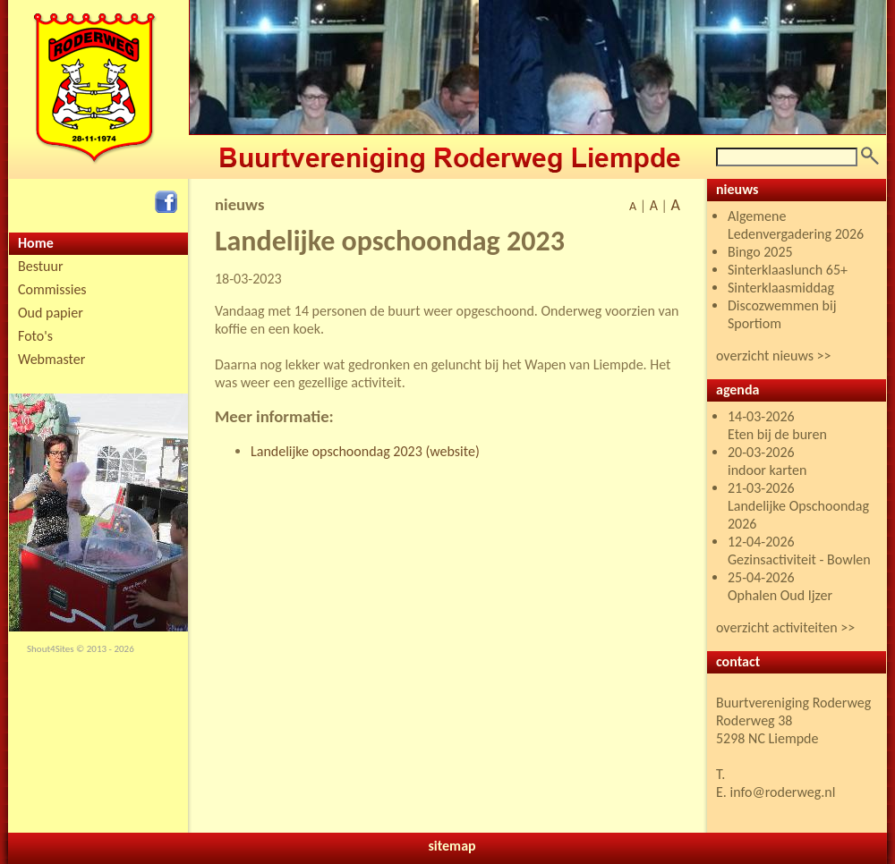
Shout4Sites (50, 649)
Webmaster (51, 359)
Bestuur (41, 266)
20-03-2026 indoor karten (767, 461)
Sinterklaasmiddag (781, 287)
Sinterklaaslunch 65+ (788, 269)
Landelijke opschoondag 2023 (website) (365, 451)
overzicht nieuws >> (773, 355)
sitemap (451, 845)
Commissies (52, 289)
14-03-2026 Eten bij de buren (777, 425)
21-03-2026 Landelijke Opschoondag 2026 (798, 505)
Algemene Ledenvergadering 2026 (796, 225)
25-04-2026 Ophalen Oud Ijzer (780, 586)
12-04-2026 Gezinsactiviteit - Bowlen (799, 550)
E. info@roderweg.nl (775, 792)
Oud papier (50, 312)
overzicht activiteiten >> (785, 627)
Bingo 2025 (760, 251)
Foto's (35, 335)
